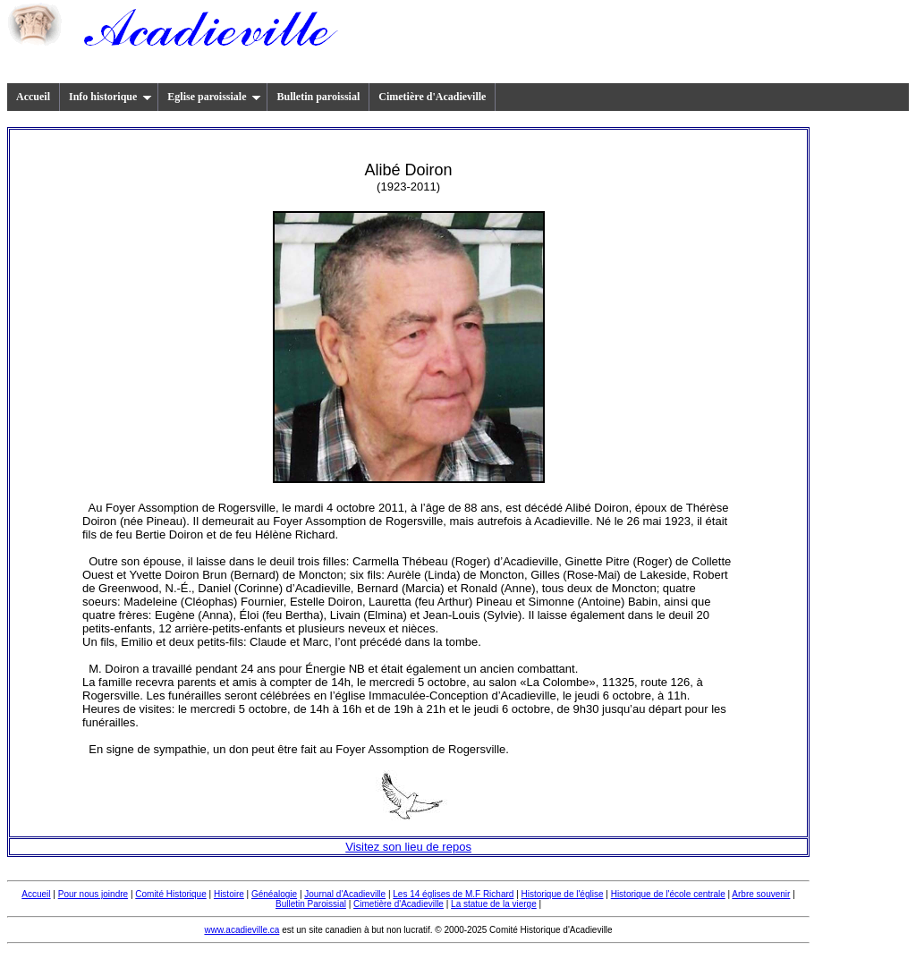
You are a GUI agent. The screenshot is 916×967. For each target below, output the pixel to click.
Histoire (229, 894)
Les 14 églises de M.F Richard (453, 894)
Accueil (33, 96)
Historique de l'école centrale (668, 894)
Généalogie (274, 894)
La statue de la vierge (494, 904)
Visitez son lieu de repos (408, 846)
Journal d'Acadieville (345, 894)
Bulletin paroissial (318, 96)
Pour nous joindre (93, 894)
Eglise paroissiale (214, 96)
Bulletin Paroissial (311, 904)
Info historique (110, 96)
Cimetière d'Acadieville (432, 96)
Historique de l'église (563, 894)
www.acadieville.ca (241, 930)
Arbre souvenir (761, 894)
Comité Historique (170, 894)
